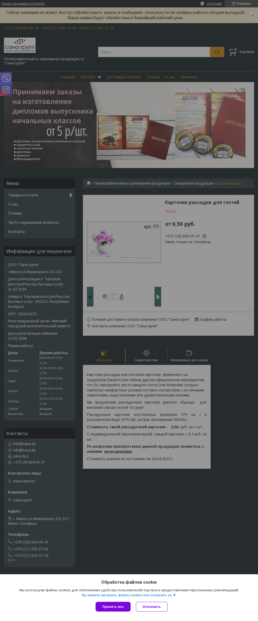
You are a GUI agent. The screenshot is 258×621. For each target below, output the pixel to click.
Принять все (113, 607)
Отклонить (152, 607)
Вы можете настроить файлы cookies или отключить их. (127, 595)
